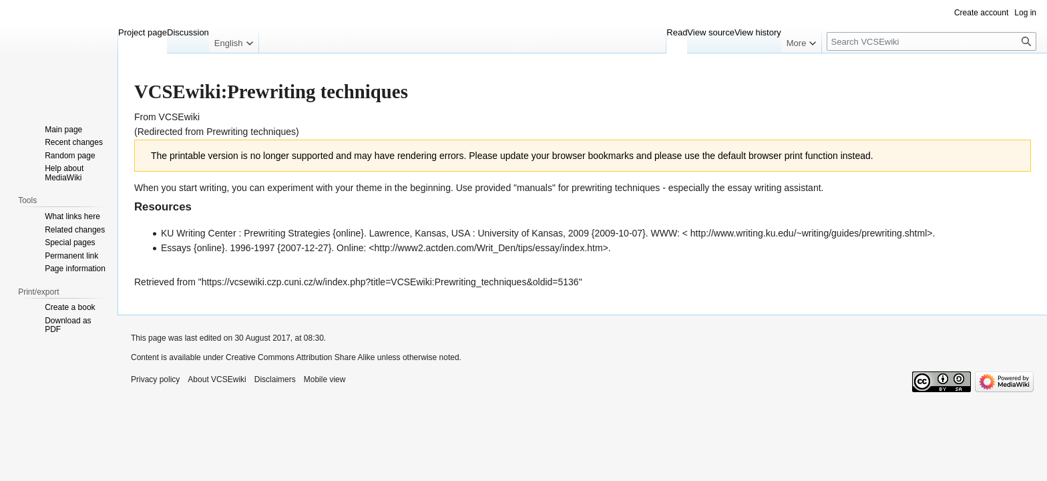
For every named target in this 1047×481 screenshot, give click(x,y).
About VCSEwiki (217, 379)
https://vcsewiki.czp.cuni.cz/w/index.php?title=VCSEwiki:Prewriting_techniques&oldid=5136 (390, 282)
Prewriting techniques (251, 131)
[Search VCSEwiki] (931, 41)
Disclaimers (275, 379)
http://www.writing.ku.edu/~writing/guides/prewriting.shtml (808, 233)
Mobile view (325, 379)
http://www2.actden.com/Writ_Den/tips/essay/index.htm (489, 248)
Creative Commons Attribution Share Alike (300, 357)
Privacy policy (155, 379)
